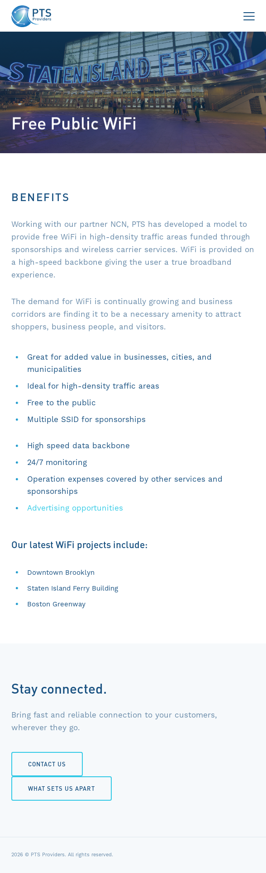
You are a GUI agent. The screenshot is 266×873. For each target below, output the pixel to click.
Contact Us (47, 764)
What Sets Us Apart (61, 788)
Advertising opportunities (75, 507)
